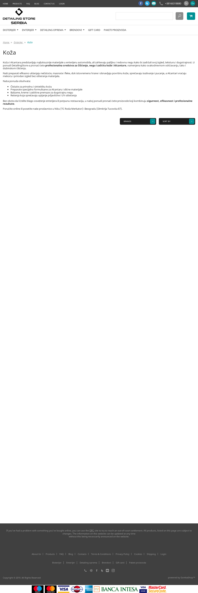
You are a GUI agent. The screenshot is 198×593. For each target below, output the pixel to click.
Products (17, 3)
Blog (36, 3)
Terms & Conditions (101, 554)
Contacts (82, 554)
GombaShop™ (188, 577)
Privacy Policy (122, 554)
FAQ (28, 3)
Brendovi (77, 30)
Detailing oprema (53, 30)
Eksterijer (10, 30)
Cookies (138, 554)
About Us (36, 554)
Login (62, 3)
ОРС (91, 530)
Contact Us (49, 3)
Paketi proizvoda (115, 30)
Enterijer (29, 30)
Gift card (94, 30)
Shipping (151, 554)
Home (5, 3)
